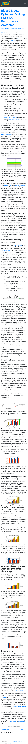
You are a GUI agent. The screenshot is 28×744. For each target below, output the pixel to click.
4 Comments (9, 30)
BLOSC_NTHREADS (14, 119)
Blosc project (21, 721)
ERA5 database (8, 185)
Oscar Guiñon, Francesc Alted (9, 28)
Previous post (5, 729)
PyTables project (11, 721)
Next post (23, 729)
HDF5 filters (20, 38)
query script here (5, 250)
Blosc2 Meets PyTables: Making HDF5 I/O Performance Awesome (13, 18)
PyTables (3, 33)
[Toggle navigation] (25, 3)
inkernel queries (18, 245)
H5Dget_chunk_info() (6, 134)
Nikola (9, 743)
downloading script (20, 185)
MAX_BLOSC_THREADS (10, 117)
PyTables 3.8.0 (12, 40)
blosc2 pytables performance (14, 726)
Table (4, 697)
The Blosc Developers (16, 741)
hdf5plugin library (18, 690)
